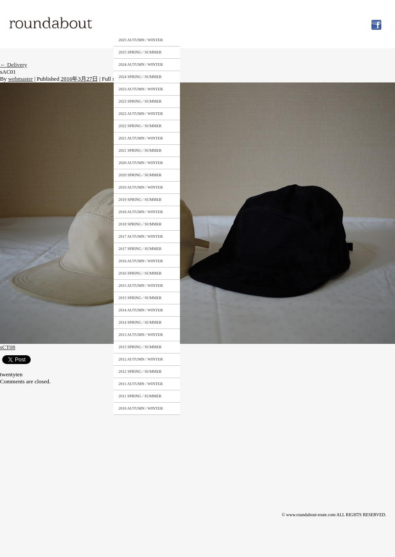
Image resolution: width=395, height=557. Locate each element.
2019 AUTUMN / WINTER (140, 187)
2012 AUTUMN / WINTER (140, 359)
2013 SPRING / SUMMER (140, 347)
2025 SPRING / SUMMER (140, 52)
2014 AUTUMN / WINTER (140, 310)
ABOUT (186, 23)
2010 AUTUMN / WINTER (140, 408)
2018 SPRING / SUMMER (140, 224)
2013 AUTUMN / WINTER (140, 334)
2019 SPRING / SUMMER (140, 199)
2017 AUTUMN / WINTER (140, 236)
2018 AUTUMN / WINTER (140, 212)
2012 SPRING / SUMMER (140, 371)
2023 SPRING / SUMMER (140, 101)
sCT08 (7, 347)
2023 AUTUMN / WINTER (140, 89)
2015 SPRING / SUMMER (140, 298)
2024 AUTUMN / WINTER (140, 64)
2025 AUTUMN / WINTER (140, 40)
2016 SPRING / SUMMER (140, 273)
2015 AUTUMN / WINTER (140, 285)
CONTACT (267, 23)
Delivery (13, 64)
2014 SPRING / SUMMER (140, 322)
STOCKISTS (225, 23)
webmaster (20, 78)
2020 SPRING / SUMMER (140, 175)
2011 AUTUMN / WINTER (140, 384)
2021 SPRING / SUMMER (140, 150)
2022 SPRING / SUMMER (140, 126)
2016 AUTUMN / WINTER (140, 261)
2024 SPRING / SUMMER (140, 77)
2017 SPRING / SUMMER (140, 248)
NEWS (305, 23)
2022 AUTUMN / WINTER (140, 113)
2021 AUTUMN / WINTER (140, 138)
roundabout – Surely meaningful (51, 24)
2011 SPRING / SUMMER (140, 396)
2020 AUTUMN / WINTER (140, 163)
